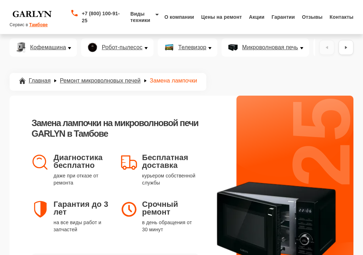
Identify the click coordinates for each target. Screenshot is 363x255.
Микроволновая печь (270, 47)
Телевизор (192, 47)
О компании (179, 17)
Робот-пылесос (122, 47)
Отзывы (312, 17)
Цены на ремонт (221, 17)
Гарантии (283, 17)
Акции (256, 17)
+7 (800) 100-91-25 (101, 17)
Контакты (341, 17)
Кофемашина (48, 47)
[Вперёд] (346, 47)
